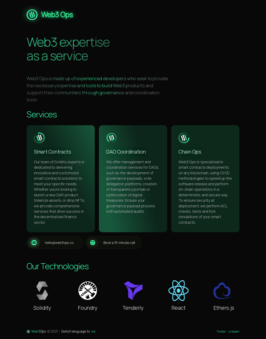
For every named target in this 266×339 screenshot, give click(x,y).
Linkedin (233, 331)
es (94, 331)
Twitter (221, 331)
